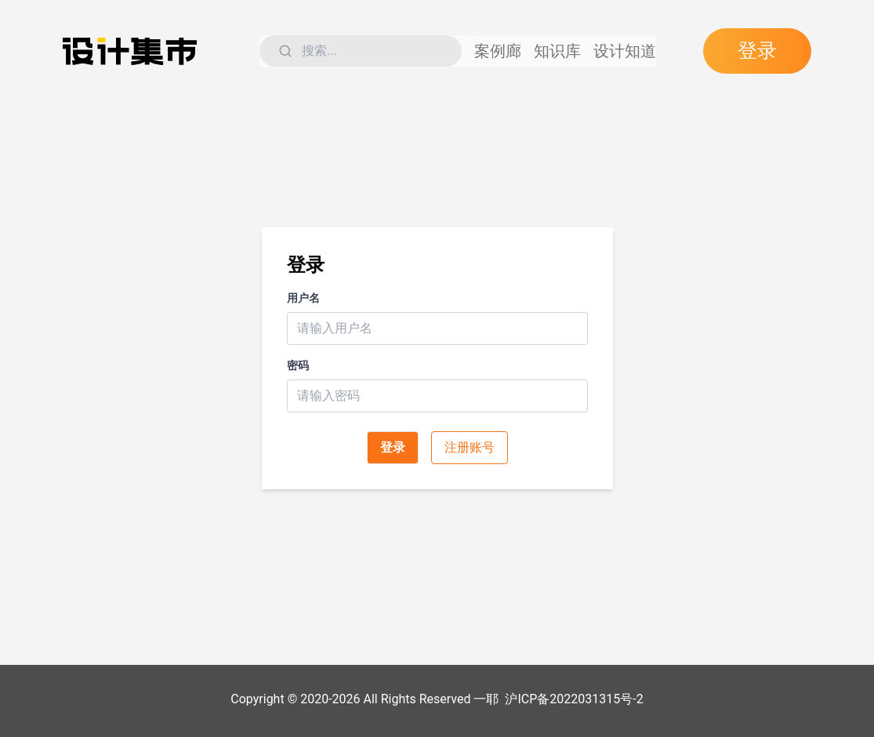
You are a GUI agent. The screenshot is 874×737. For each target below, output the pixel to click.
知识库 (565, 51)
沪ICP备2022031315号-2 (574, 699)
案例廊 (505, 51)
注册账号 (469, 447)
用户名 (303, 298)
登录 (761, 51)
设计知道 (632, 51)
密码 (298, 365)
